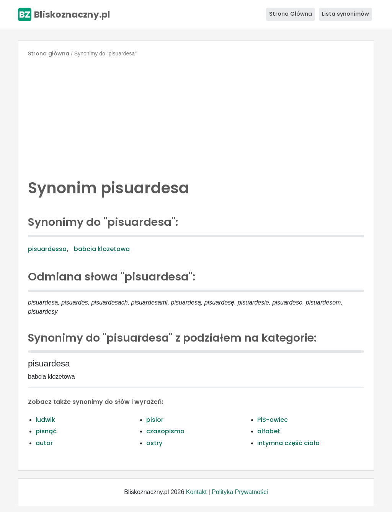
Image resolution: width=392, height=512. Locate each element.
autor (44, 443)
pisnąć (46, 431)
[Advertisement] (196, 116)
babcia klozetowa (102, 249)
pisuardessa (47, 249)
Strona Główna (290, 14)
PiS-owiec (272, 419)
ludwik (45, 419)
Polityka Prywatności (240, 492)
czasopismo (165, 431)
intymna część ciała (288, 443)
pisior (154, 419)
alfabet (268, 431)
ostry (154, 443)
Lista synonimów (345, 14)
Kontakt (196, 492)
